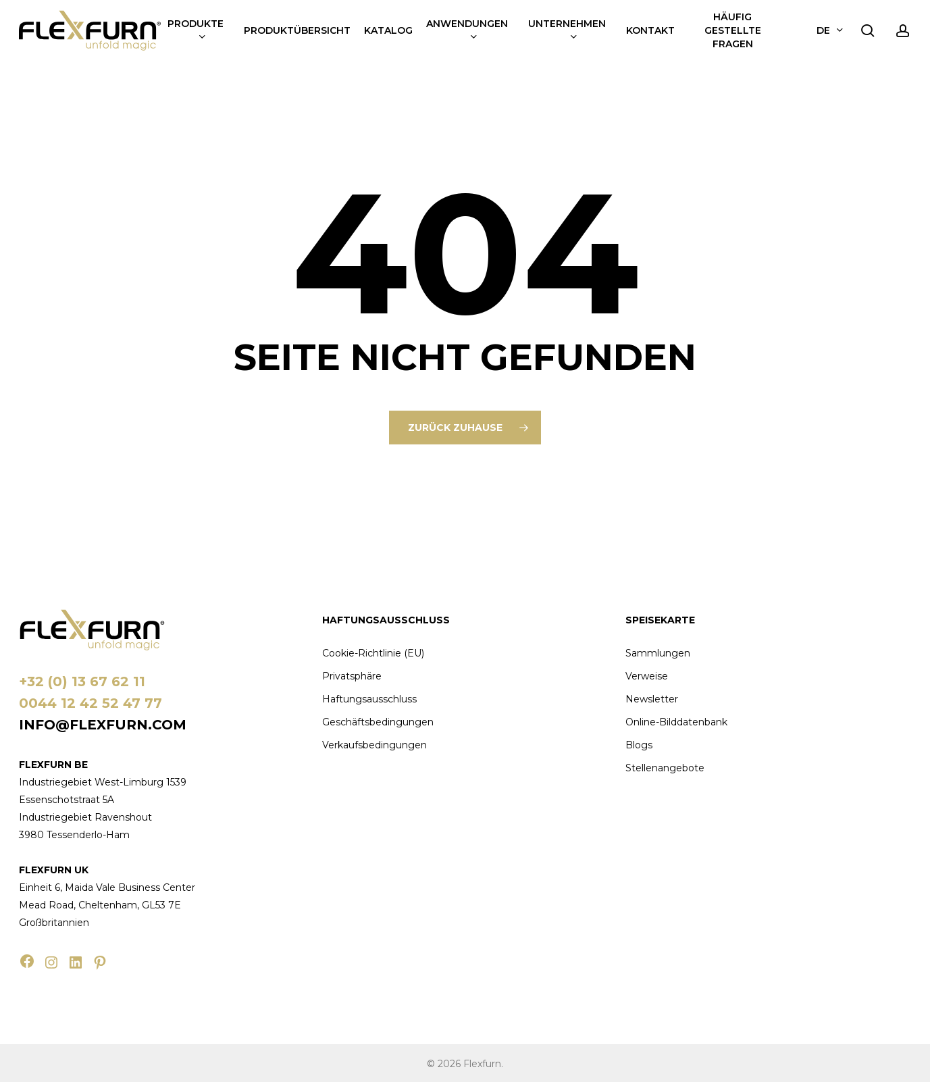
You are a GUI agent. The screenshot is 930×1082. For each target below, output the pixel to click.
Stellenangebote (664, 768)
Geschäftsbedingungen (378, 722)
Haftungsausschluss (369, 699)
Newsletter (651, 699)
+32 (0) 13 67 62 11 (82, 681)
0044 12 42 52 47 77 (90, 703)
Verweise (646, 676)
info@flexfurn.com (102, 725)
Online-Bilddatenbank (676, 722)
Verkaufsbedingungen (374, 745)
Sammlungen (657, 653)
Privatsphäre (352, 676)
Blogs (638, 745)
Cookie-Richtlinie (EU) (373, 653)
